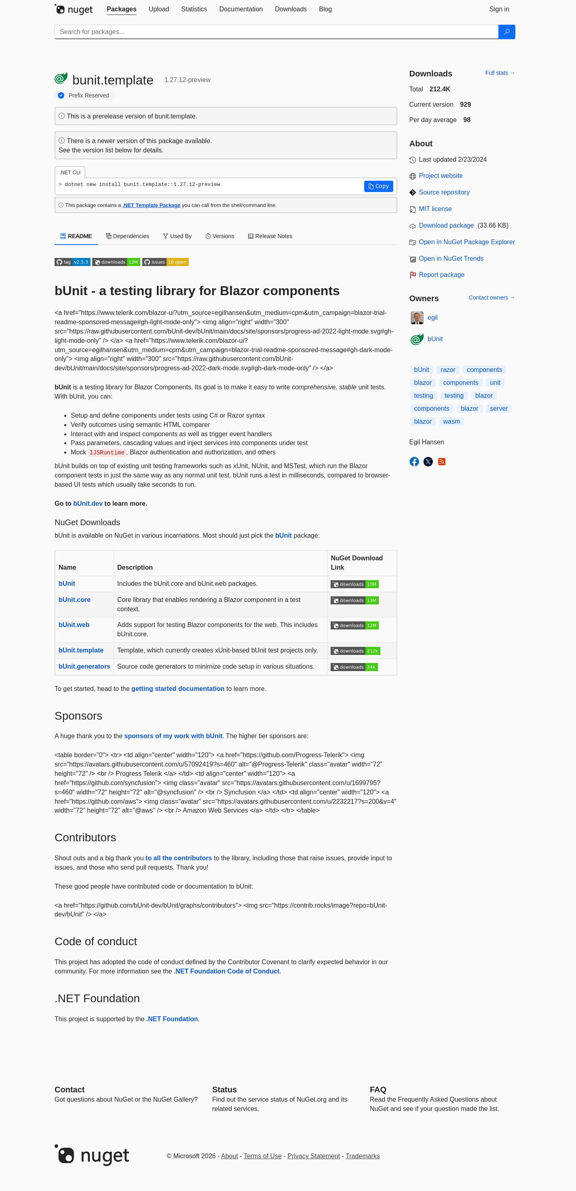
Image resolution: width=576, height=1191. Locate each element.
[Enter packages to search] (277, 32)
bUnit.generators (84, 666)
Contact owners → (492, 297)
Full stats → (500, 73)
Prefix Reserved (89, 95)
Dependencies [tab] (127, 236)
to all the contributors (179, 858)
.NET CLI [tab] (69, 172)
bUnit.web (74, 624)
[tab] (122, 9)
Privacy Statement (313, 1156)
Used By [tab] (177, 236)
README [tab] (76, 236)
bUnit (283, 535)
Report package (442, 274)
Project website (441, 175)
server (499, 408)
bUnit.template (81, 650)
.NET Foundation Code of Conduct (226, 971)
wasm (451, 421)
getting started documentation (177, 688)
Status (224, 1089)
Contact (69, 1089)
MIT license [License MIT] (435, 208)
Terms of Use (263, 1156)
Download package (446, 225)
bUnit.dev (88, 503)
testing (423, 395)
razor (448, 369)
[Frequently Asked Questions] (378, 1089)
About (229, 1156)
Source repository (444, 192)
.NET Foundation (172, 1019)
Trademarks (363, 1156)
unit (495, 382)
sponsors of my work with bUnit (173, 736)
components (484, 369)
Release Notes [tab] (270, 236)
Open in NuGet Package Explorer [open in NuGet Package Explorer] (467, 242)
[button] (378, 186)
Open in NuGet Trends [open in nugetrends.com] (451, 258)
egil (433, 317)
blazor (423, 382)
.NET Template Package (151, 205)
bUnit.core (75, 599)
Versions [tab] (219, 236)
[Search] (506, 32)
